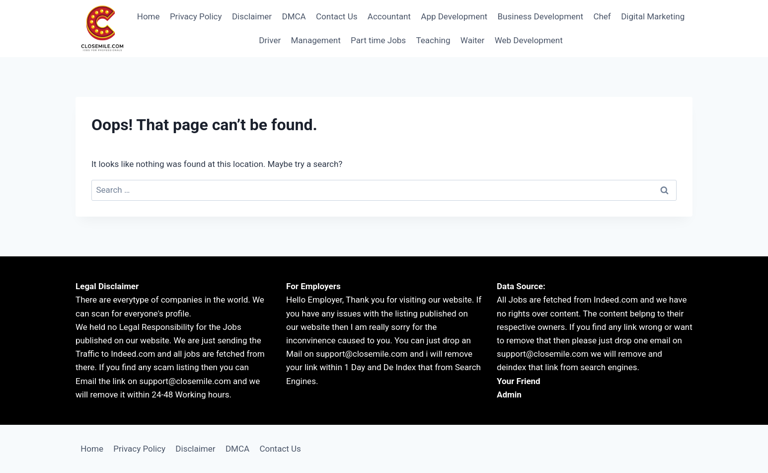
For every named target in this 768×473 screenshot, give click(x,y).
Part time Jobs (378, 40)
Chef (602, 16)
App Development (454, 16)
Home (148, 16)
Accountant (389, 16)
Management (316, 40)
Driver (270, 40)
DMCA (294, 16)
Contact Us (336, 16)
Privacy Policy (196, 16)
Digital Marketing (653, 16)
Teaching (433, 40)
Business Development (541, 16)
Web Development (529, 40)
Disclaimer (252, 16)
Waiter (473, 40)
